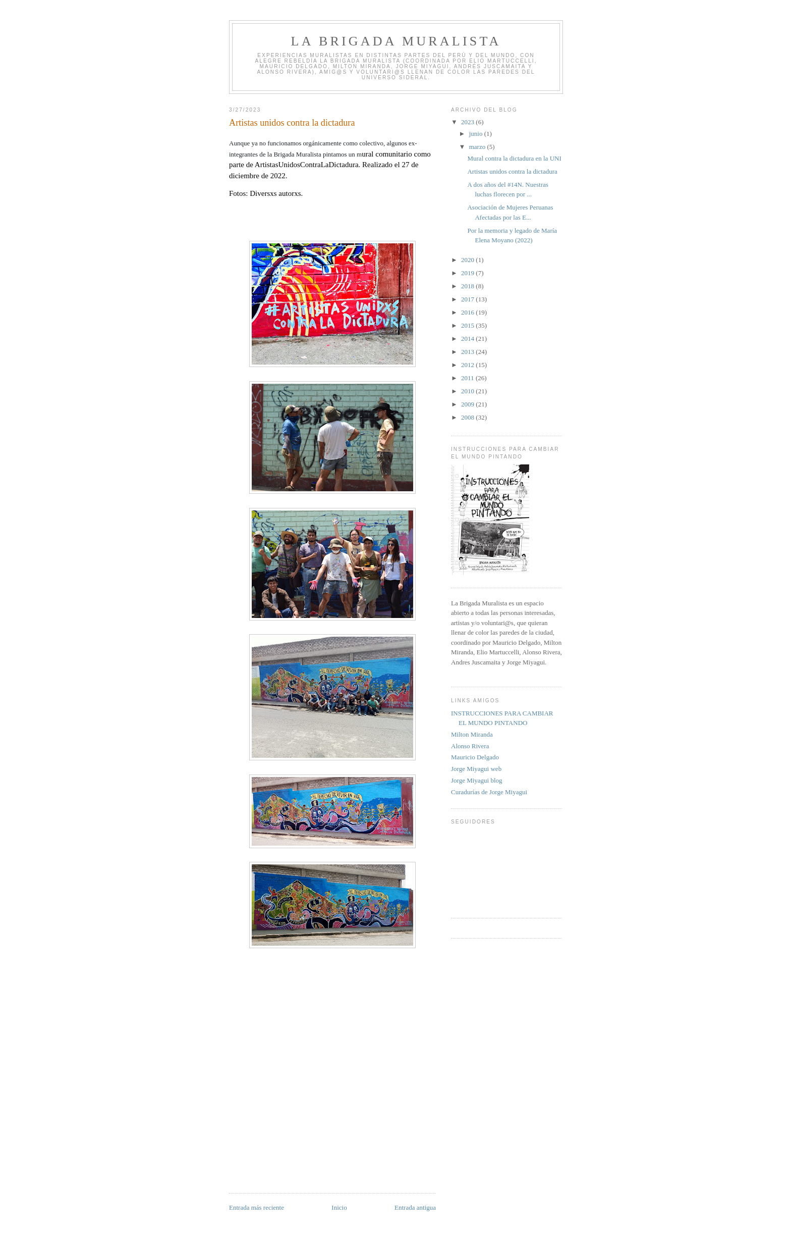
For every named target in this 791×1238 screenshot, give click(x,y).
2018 (468, 286)
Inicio (339, 1207)
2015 (468, 325)
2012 (468, 365)
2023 (468, 122)
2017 (468, 299)
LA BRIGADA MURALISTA (396, 41)
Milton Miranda (472, 734)
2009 (468, 404)
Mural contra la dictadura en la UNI (514, 158)
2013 (468, 351)
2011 (468, 378)
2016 (468, 312)
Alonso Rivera (470, 746)
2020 (468, 260)
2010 (468, 391)
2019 (468, 273)
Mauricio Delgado (475, 757)
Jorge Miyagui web (476, 768)
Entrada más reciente (256, 1207)
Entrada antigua (415, 1207)
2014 (468, 338)
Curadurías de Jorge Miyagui (489, 792)
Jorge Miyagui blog (476, 780)
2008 (468, 417)
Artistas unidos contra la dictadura (512, 171)
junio (476, 133)
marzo (478, 146)
